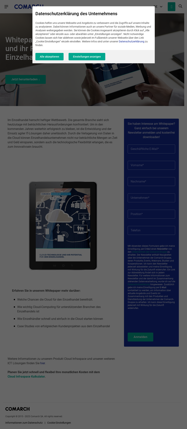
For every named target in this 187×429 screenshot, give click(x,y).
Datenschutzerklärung (131, 41)
